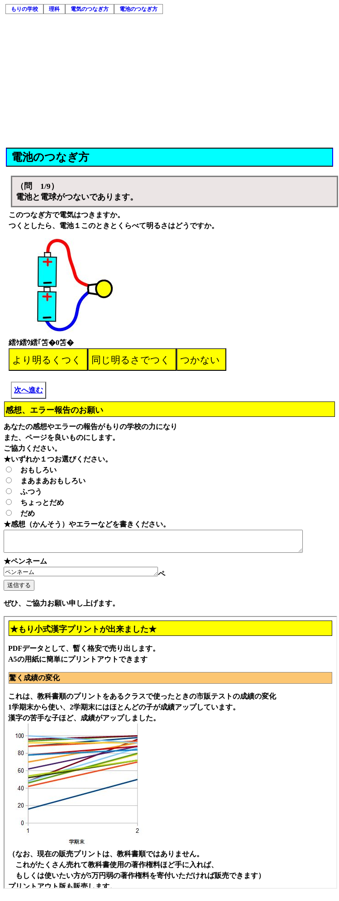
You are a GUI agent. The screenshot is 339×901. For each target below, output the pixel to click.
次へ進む (28, 390)
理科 (54, 9)
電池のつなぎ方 (138, 9)
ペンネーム (90, 576)
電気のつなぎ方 (90, 9)
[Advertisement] (170, 80)
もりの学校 (24, 9)
